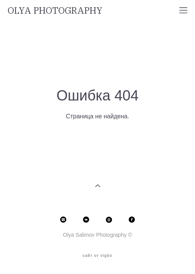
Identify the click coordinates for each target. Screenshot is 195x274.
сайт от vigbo (97, 252)
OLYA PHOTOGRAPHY (55, 10)
